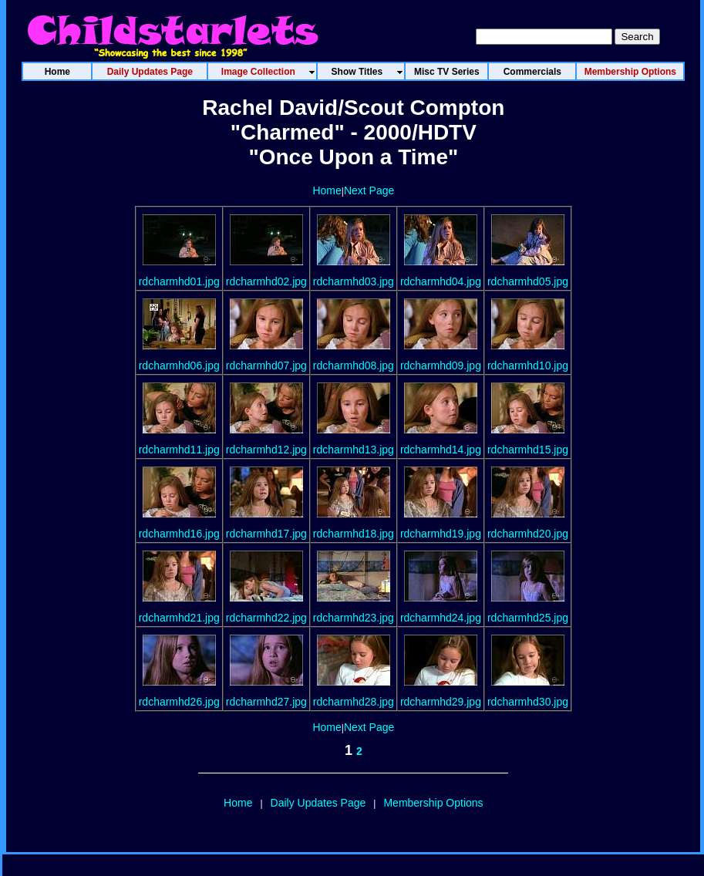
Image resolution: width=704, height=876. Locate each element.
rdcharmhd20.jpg (527, 533)
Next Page (369, 190)
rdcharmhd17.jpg (266, 533)
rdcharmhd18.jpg (353, 533)
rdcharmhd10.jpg (527, 365)
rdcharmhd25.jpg (527, 618)
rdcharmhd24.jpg (440, 618)
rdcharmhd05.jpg (527, 281)
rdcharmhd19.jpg (440, 533)
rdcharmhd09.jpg (440, 365)
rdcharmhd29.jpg (440, 702)
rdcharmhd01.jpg (179, 281)
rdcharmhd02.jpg (266, 281)
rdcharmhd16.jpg (179, 533)
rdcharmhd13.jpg (353, 449)
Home (326, 190)
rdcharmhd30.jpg (527, 702)
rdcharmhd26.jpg (179, 702)
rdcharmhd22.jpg (266, 618)
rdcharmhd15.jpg (527, 449)
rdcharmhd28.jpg (353, 702)
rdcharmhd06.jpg (179, 365)
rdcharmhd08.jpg (353, 365)
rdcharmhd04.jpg (440, 281)
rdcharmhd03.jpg (353, 281)
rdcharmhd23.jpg (353, 618)
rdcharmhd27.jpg (266, 702)
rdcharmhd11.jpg (179, 449)
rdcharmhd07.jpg (266, 365)
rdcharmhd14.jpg (440, 449)
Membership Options (433, 803)
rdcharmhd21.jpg (179, 618)
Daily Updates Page (318, 803)
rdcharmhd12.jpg (266, 449)
